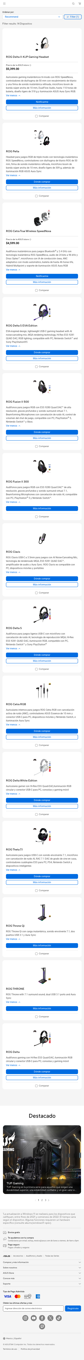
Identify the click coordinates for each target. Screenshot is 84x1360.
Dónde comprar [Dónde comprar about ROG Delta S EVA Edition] (42, 352)
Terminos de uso (10, 1349)
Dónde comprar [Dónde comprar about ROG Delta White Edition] (42, 800)
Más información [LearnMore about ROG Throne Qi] (42, 945)
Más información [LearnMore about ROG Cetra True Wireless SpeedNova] (42, 282)
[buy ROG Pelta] (12, 151)
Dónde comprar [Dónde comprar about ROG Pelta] (42, 181)
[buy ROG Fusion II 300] (17, 482)
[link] (42, 4)
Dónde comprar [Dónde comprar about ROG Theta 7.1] (42, 876)
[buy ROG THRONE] (15, 989)
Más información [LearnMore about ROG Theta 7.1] (42, 882)
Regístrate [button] (73, 1308)
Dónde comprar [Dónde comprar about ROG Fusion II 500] (42, 432)
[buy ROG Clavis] (13, 552)
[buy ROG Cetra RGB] (16, 704)
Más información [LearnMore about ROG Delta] (42, 1077)
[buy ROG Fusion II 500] (17, 402)
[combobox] (32, 16)
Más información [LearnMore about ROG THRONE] (42, 1008)
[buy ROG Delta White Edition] (21, 781)
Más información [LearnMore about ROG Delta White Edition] (42, 806)
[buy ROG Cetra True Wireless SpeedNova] (28, 231)
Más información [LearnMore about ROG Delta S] (42, 660)
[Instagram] (25, 1318)
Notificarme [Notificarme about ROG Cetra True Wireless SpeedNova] (42, 276)
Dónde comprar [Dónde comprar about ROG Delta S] (42, 654)
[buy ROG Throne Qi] (15, 926)
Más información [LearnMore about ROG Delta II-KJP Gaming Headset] (42, 107)
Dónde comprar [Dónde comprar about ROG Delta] (42, 1071)
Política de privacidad (30, 1349)
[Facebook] (42, 1318)
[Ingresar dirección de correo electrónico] (33, 1308)
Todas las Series (52, 1256)
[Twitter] (50, 1318)
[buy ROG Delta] (13, 1052)
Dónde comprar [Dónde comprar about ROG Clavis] (42, 578)
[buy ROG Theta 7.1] (14, 850)
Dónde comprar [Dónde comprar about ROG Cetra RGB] (42, 731)
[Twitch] (42, 1326)
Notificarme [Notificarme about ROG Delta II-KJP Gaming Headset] (42, 101)
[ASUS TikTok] (59, 1318)
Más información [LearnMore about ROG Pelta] (42, 187)
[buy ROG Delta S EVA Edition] (21, 326)
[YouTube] (34, 1318)
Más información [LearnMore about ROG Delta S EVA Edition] (42, 358)
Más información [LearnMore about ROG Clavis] (42, 584)
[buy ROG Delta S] (14, 628)
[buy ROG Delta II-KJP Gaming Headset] (27, 57)
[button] (4, 3)
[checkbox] (42, 116)
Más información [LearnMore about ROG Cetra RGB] (42, 737)
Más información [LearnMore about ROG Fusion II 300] (42, 508)
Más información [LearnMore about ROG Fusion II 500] (42, 438)
